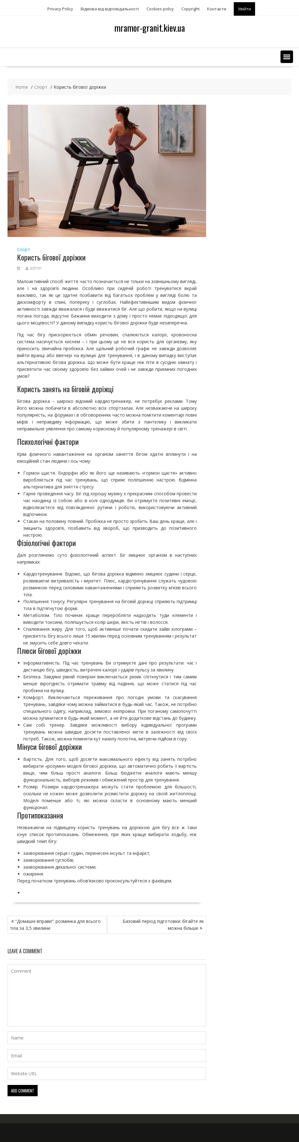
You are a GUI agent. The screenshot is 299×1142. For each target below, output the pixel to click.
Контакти (216, 9)
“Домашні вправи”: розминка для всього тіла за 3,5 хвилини (55, 924)
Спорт (23, 249)
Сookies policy (160, 9)
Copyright (190, 9)
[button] (286, 56)
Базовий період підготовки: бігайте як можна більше (163, 924)
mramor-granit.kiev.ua (149, 27)
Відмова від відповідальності (110, 9)
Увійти (244, 9)
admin (34, 268)
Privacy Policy (60, 9)
